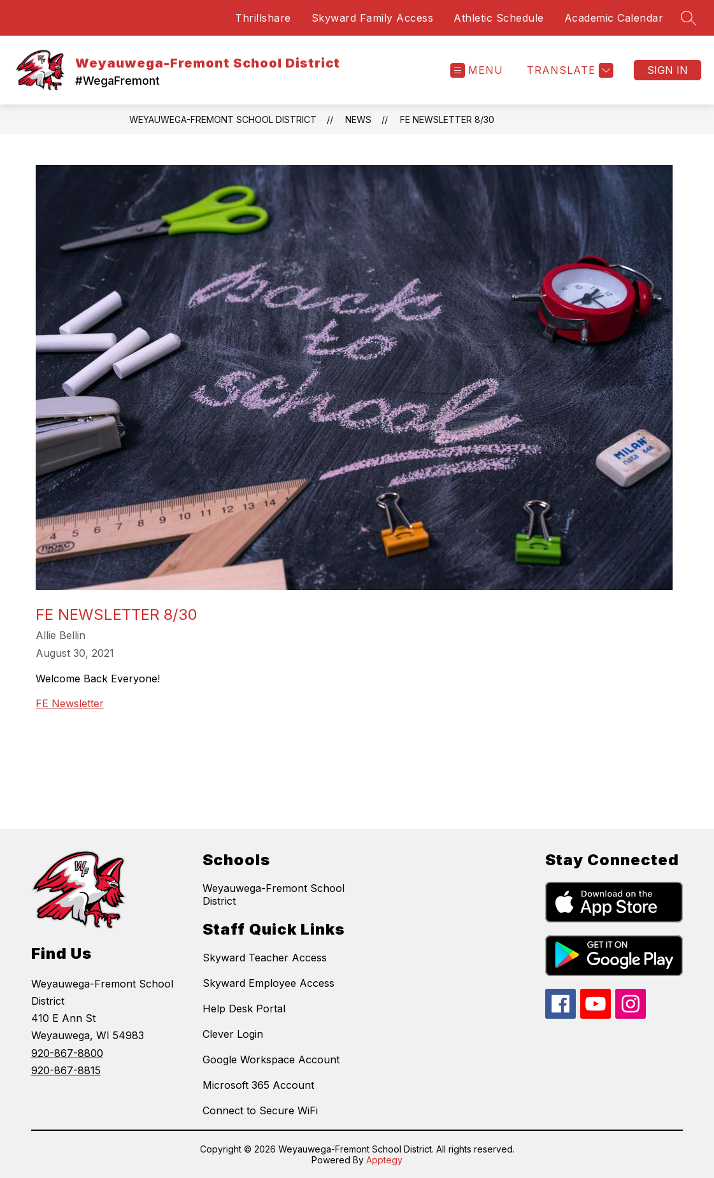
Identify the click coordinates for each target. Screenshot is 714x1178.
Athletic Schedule (498, 17)
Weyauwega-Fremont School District (223, 119)
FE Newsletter (70, 703)
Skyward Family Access (372, 17)
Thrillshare (263, 17)
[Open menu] (476, 70)
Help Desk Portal (244, 1008)
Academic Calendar (614, 17)
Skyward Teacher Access (265, 957)
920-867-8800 (67, 1053)
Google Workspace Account (271, 1059)
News (358, 119)
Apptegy (384, 1159)
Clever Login (233, 1034)
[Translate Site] (568, 70)
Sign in (667, 70)
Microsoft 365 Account (258, 1085)
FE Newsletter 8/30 (447, 119)
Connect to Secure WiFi (260, 1110)
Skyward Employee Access (268, 983)
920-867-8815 (66, 1070)
